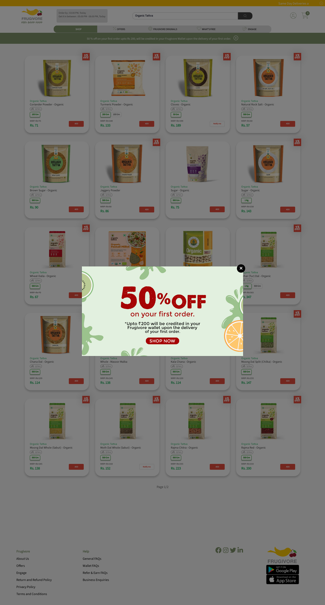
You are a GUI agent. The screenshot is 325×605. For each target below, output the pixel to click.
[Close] (241, 268)
